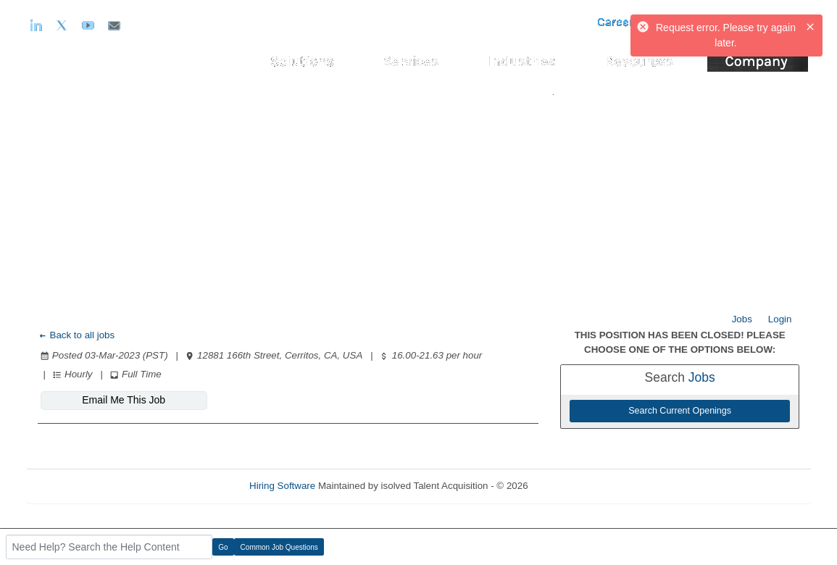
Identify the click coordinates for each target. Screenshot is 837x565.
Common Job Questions (279, 547)
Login (780, 319)
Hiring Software (282, 485)
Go (223, 547)
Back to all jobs (76, 335)
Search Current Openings (679, 411)
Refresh (571, 485)
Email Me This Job (123, 400)
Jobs (742, 319)
